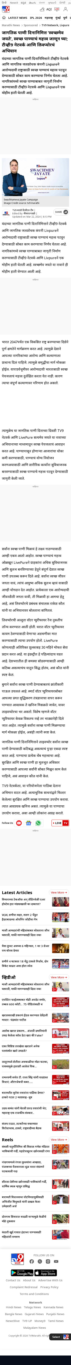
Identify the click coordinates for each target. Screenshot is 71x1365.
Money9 (39, 1321)
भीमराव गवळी (29, 213)
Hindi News (13, 1307)
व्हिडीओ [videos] (9, 977)
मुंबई (58, 18)
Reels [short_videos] (7, 1139)
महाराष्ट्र (49, 18)
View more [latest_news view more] (59, 892)
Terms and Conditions (34, 1294)
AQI (49, 9)
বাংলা (42, 2)
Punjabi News (55, 1314)
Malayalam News (34, 1328)
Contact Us (13, 1280)
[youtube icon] (19, 823)
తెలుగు (32, 2)
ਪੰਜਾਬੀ (62, 2)
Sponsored (30, 25)
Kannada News (53, 1307)
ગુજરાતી (52, 2)
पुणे (65, 18)
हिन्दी (4, 2)
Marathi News (11, 25)
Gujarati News (34, 1314)
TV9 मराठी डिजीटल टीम (22, 210)
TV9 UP (27, 1321)
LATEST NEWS (17, 18)
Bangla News (13, 1314)
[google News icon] (29, 823)
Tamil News (56, 1321)
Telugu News (32, 1307)
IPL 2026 (36, 18)
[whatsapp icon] (38, 823)
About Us (29, 1280)
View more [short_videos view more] (59, 1139)
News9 (14, 2)
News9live (13, 1321)
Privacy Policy (49, 1287)
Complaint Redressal (23, 1287)
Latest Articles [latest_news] (17, 892)
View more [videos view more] (59, 977)
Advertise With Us (50, 1280)
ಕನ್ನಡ (23, 2)
